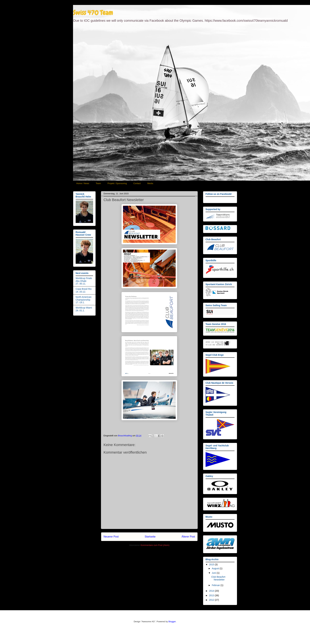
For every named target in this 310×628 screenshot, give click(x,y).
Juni (214, 573)
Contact (137, 183)
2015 (212, 564)
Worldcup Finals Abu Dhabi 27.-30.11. (84, 281)
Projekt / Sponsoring (117, 183)
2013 (212, 595)
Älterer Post (188, 536)
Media (150, 183)
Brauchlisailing (125, 435)
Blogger (172, 621)
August (216, 568)
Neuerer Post (111, 536)
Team (98, 183)
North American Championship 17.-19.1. (83, 300)
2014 (212, 591)
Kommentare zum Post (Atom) (155, 545)
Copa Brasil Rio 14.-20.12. (84, 290)
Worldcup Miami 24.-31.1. (84, 309)
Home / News (82, 183)
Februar (216, 585)
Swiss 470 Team (93, 13)
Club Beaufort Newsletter (218, 578)
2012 (212, 600)
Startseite (150, 536)
